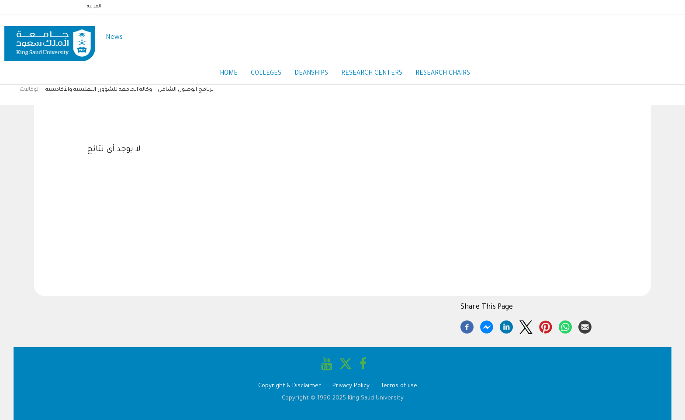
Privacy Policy (351, 386)
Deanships (311, 73)
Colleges (266, 73)
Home (229, 73)
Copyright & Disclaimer (289, 386)
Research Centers (371, 73)
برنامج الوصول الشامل (186, 90)
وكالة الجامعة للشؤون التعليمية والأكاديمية (98, 90)
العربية (94, 6)
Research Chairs (442, 73)
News (114, 37)
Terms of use (399, 386)
